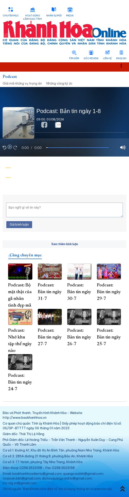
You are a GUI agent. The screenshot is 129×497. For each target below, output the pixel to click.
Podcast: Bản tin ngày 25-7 (109, 337)
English (121, 58)
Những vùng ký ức (59, 83)
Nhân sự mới (54, 15)
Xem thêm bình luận (64, 244)
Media (69, 15)
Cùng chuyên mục (26, 255)
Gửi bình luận (19, 224)
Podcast (10, 77)
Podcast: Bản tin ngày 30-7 (79, 292)
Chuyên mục (11, 15)
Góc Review (91, 58)
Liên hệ (107, 58)
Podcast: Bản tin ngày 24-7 (20, 382)
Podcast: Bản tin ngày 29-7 (109, 292)
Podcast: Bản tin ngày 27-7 (50, 337)
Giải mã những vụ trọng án (22, 83)
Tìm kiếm (74, 58)
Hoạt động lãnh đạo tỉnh (32, 17)
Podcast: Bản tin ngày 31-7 (50, 292)
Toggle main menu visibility (124, 65)
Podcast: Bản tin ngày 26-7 (79, 337)
